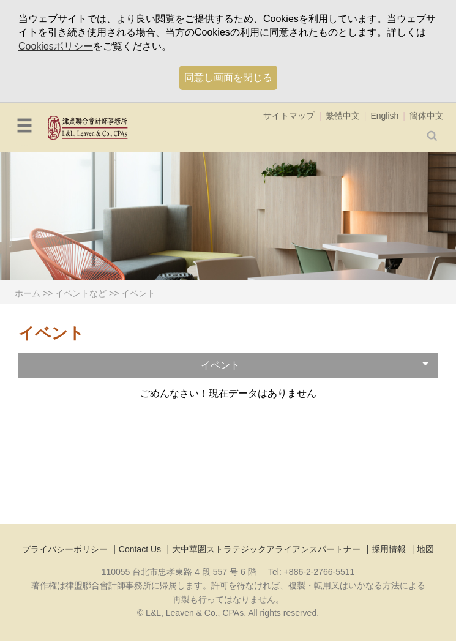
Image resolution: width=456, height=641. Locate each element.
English (384, 116)
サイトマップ (289, 116)
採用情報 (389, 549)
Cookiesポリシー (55, 46)
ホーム (27, 293)
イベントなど (81, 293)
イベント (138, 293)
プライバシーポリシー (65, 549)
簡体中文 (426, 116)
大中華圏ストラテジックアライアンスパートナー (266, 549)
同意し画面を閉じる (228, 77)
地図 (425, 549)
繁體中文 (343, 116)
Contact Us (140, 549)
